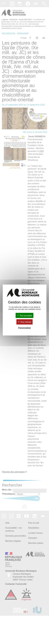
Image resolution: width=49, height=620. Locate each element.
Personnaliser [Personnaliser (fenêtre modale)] (24, 328)
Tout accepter (24, 315)
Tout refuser (24, 322)
